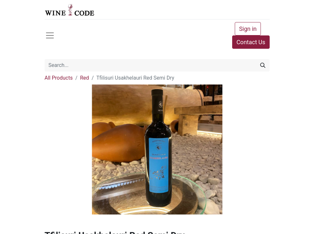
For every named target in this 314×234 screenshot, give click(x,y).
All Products (59, 78)
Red (84, 78)
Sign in (248, 28)
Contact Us (250, 42)
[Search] (263, 65)
